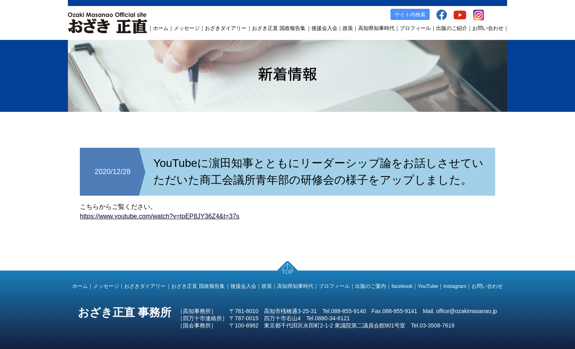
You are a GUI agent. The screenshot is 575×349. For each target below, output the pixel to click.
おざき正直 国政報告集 (278, 28)
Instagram (454, 286)
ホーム (161, 28)
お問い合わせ (488, 28)
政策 (348, 28)
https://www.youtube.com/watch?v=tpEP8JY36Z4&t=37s (159, 216)
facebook (401, 286)
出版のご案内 (370, 286)
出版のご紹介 (451, 28)
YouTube (428, 286)
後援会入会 (324, 28)
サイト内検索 (410, 15)
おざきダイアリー (225, 28)
